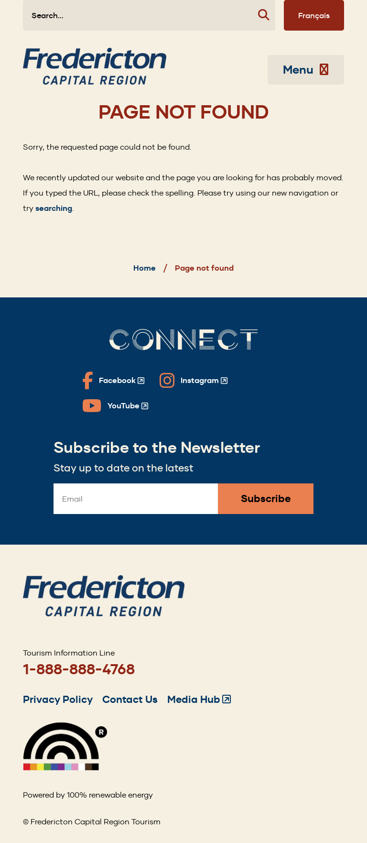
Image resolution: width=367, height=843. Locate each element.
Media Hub (199, 699)
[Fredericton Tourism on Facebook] (113, 380)
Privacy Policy (58, 699)
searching (53, 208)
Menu (306, 70)
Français (314, 15)
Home (144, 268)
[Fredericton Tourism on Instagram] (193, 380)
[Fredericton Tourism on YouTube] (115, 406)
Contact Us (130, 699)
